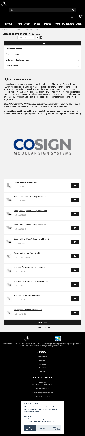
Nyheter (47, 24)
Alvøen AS (42, 360)
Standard (22, 38)
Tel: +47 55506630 (42, 388)
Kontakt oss (42, 357)
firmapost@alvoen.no (45, 393)
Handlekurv (42, 368)
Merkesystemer (13, 54)
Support (56, 24)
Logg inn (79, 24)
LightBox (18, 29)
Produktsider (24, 24)
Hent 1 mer (42, 322)
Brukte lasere (68, 24)
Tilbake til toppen (42, 327)
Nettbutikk (9, 24)
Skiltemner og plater (14, 48)
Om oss (37, 24)
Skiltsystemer (6, 29)
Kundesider (42, 364)
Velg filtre (42, 43)
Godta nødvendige (56, 428)
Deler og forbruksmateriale (17, 60)
